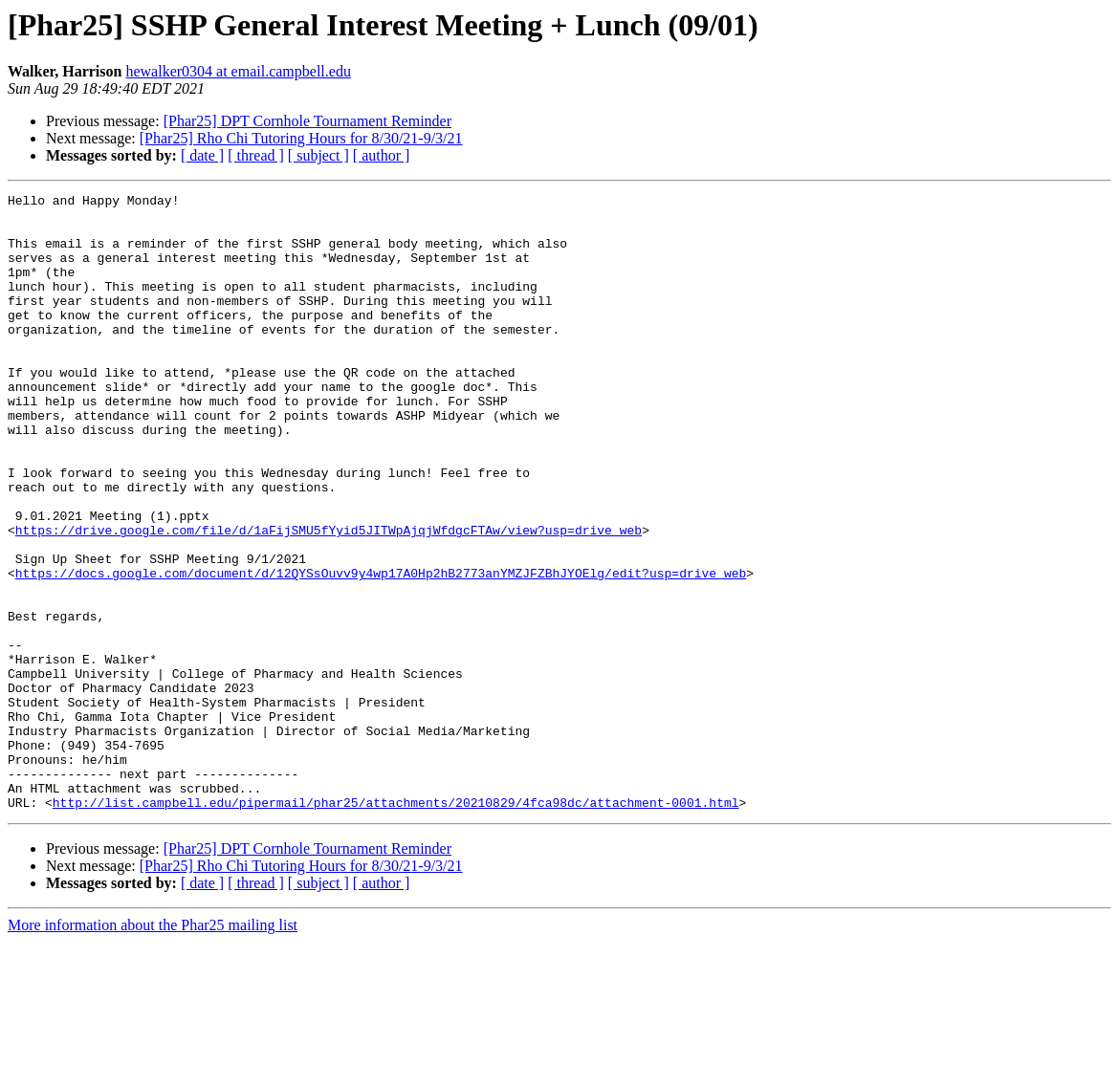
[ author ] (381, 155)
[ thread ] (256, 155)
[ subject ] (318, 155)
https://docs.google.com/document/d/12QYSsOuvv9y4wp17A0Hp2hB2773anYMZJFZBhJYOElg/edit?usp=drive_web (380, 650)
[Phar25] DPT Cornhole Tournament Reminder (307, 121)
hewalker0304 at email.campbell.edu (237, 71)
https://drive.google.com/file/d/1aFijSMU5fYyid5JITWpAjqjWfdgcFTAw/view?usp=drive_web (328, 598)
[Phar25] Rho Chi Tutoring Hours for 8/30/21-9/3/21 (301, 138)
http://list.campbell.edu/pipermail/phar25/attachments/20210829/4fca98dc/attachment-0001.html (396, 925)
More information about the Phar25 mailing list (152, 1048)
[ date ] (202, 155)
